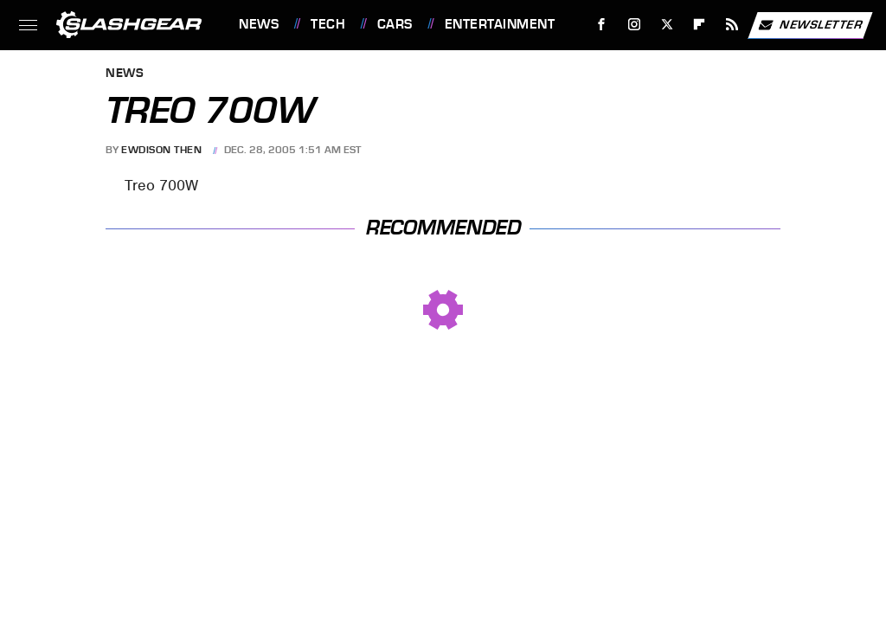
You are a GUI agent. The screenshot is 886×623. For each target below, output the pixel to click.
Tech (328, 24)
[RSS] (732, 24)
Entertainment (500, 24)
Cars (395, 24)
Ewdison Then (161, 150)
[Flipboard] (699, 24)
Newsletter (809, 25)
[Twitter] (666, 24)
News (259, 24)
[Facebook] (601, 24)
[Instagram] (634, 24)
